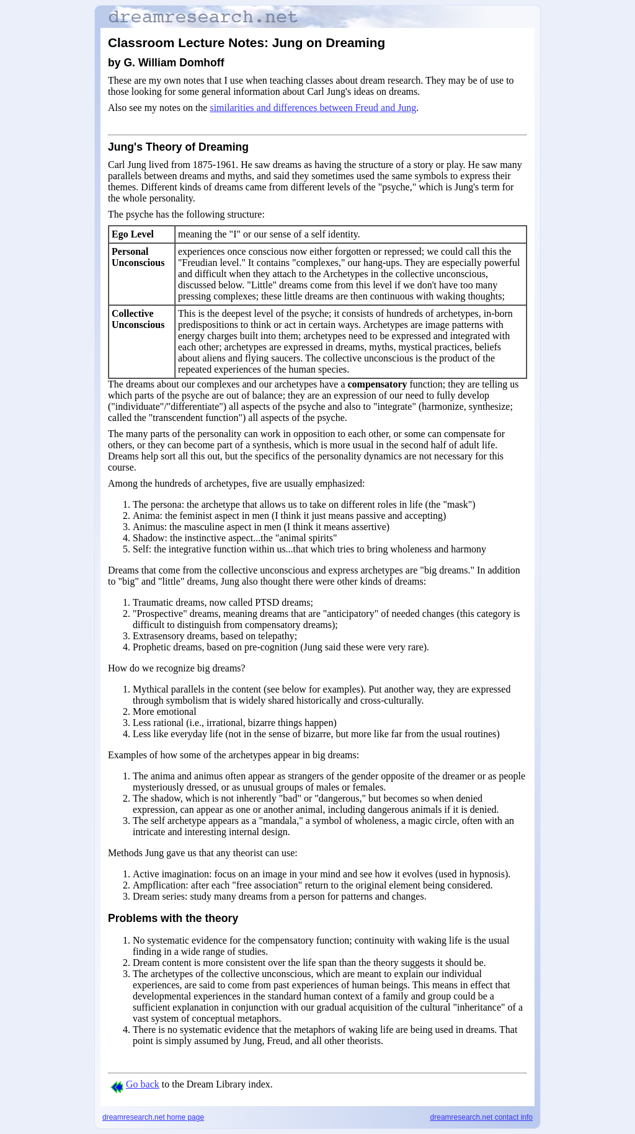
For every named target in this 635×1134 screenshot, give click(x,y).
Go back (134, 1084)
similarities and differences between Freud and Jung (313, 107)
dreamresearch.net (153, 1117)
